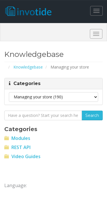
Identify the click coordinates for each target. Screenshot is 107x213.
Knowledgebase (28, 67)
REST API (17, 147)
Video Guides (22, 156)
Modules (17, 138)
